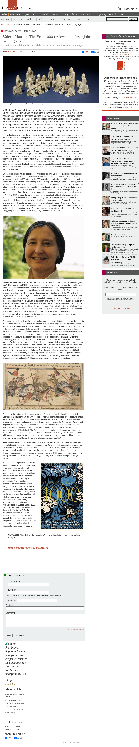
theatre (54, 14)
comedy (64, 14)
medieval (8, 729)
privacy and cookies (74, 742)
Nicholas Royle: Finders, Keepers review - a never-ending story (124, 148)
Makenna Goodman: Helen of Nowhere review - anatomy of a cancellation (123, 223)
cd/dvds (113, 14)
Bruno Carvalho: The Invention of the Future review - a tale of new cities (124, 186)
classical (44, 14)
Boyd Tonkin (10, 52)
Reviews (7, 726)
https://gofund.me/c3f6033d (121, 54)
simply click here (131, 98)
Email (11, 589)
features (18, 19)
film (34, 14)
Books (10, 25)
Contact (63, 742)
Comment (10, 613)
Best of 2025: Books (118, 234)
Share (85, 52)
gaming (102, 14)
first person (66, 19)
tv (94, 14)
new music (15, 14)
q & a (41, 19)
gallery (30, 19)
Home (3, 25)
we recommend (85, 19)
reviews (5, 19)
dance (74, 14)
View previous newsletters (120, 308)
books (123, 14)
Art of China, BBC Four (12, 700)
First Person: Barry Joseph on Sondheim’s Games (122, 245)
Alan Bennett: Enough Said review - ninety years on (121, 137)
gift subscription (127, 107)
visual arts (85, 14)
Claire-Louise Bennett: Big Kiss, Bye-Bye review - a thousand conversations (124, 259)
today (4, 14)
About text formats (74, 629)
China (17, 729)
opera (26, 14)
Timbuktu (8, 716)
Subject (9, 605)
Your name (14, 581)
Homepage (11, 600)
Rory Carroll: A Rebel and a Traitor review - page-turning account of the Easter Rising (122, 160)
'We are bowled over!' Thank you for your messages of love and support (124, 125)
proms (53, 19)
